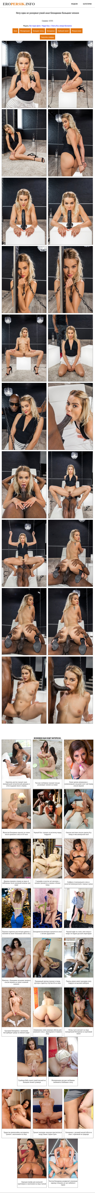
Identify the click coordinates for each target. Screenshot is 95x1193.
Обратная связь (57, 1183)
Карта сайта (45, 1183)
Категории (87, 4)
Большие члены (38, 31)
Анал (15, 31)
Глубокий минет (63, 31)
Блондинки (51, 31)
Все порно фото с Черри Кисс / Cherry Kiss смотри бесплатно (50, 25)
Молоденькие (25, 31)
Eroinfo (19, 4)
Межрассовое (76, 31)
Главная (35, 1183)
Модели (74, 4)
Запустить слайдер (47, 37)
